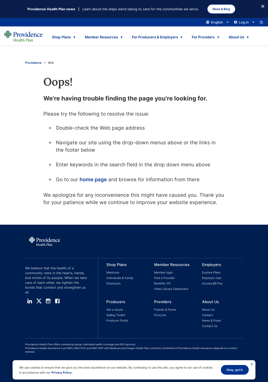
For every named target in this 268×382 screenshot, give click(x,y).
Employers (113, 283)
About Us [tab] (236, 37)
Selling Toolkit (115, 315)
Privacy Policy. (62, 372)
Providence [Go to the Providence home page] (33, 62)
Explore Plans (211, 272)
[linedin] (30, 301)
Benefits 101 (162, 283)
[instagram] (48, 301)
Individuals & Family (119, 278)
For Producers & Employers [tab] (155, 37)
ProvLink (160, 315)
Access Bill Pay (212, 283)
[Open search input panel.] (261, 22)
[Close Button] (262, 6)
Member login (163, 272)
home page (93, 179)
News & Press (211, 320)
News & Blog (221, 9)
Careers (207, 315)
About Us (208, 309)
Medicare (112, 272)
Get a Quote (114, 309)
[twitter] (39, 301)
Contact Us (209, 326)
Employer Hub (211, 278)
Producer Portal (117, 320)
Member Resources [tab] (101, 37)
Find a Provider (164, 278)
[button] (122, 277)
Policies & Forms (165, 309)
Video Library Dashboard (171, 289)
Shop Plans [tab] (61, 37)
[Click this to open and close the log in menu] (244, 22)
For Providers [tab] (203, 37)
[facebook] (57, 301)
